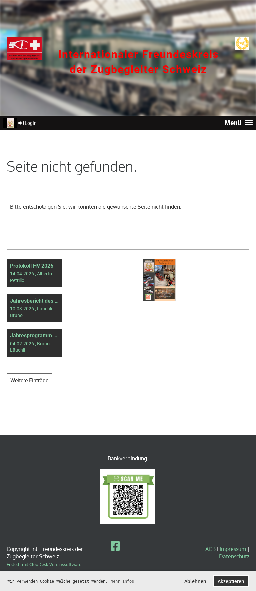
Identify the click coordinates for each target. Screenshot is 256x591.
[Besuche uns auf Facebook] (115, 546)
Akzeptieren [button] (231, 581)
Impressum (233, 549)
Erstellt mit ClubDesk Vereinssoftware (44, 564)
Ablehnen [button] (195, 581)
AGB (211, 549)
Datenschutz (234, 556)
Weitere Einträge (29, 380)
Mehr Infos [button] (122, 581)
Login (27, 123)
